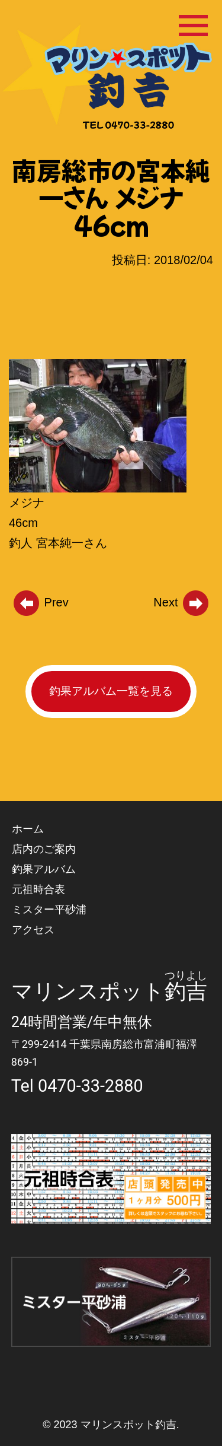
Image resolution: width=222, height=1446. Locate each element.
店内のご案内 (44, 849)
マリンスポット (88, 991)
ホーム (28, 828)
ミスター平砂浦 (49, 909)
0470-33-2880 (90, 1086)
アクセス (33, 929)
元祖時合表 (38, 889)
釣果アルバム (44, 869)
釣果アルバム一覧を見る (111, 691)
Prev (40, 602)
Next (181, 602)
